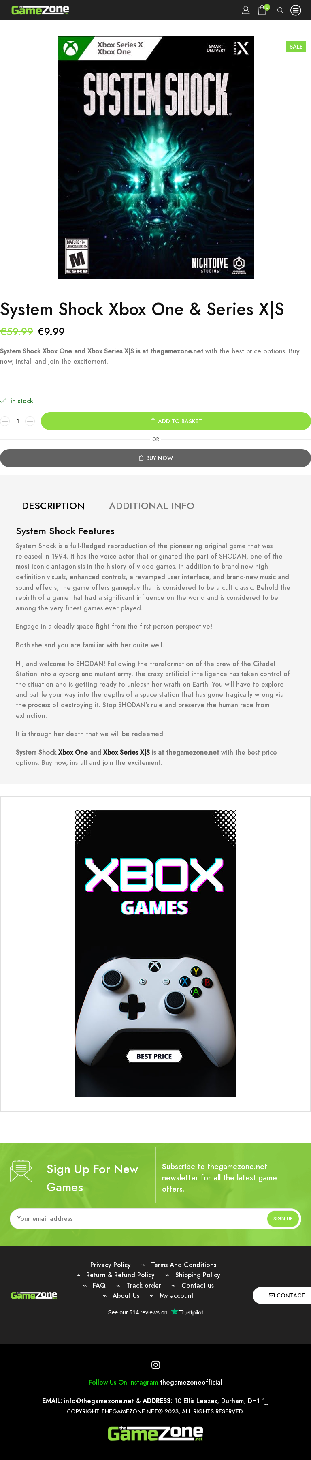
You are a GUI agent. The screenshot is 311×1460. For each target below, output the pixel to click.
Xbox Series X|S (127, 752)
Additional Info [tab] (151, 506)
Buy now (159, 458)
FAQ (99, 1285)
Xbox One (73, 752)
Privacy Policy (110, 1264)
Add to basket (180, 421)
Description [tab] (53, 506)
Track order (143, 1285)
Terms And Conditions (183, 1264)
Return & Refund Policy (120, 1275)
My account (177, 1295)
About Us (126, 1295)
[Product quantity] (17, 421)
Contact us (197, 1285)
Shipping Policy (197, 1275)
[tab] (53, 505)
